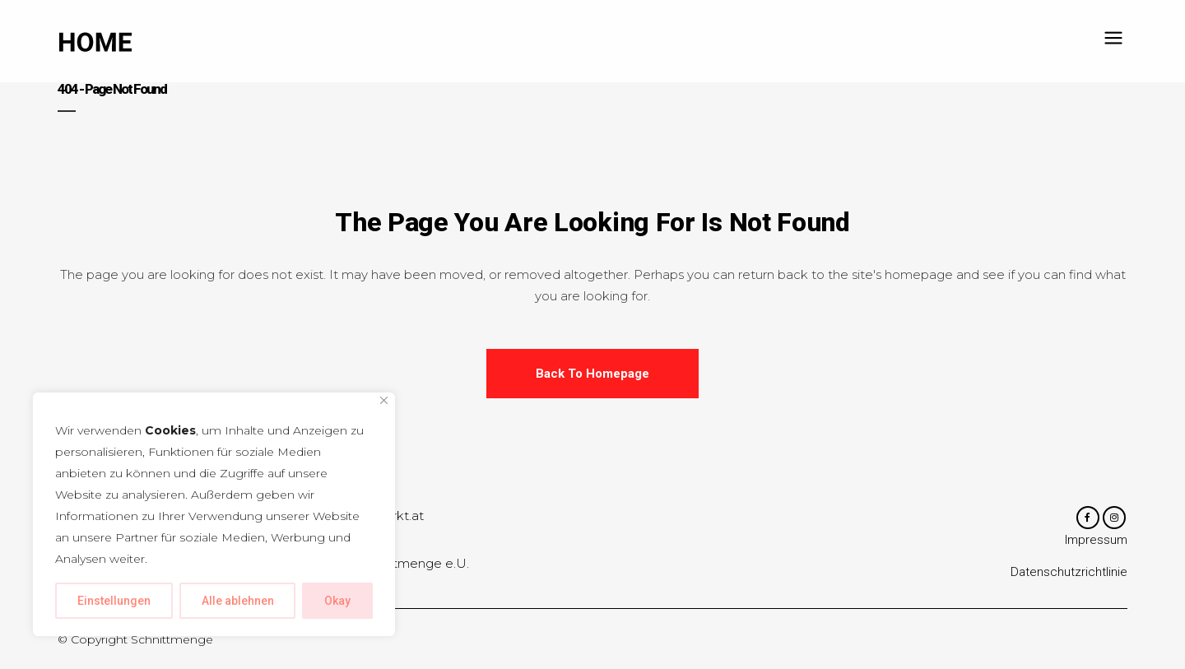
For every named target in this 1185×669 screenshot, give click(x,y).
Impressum (1096, 541)
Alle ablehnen (238, 600)
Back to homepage (592, 373)
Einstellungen (114, 600)
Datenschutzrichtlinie (1069, 573)
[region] (214, 514)
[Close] (384, 400)
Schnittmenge (172, 639)
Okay (337, 600)
